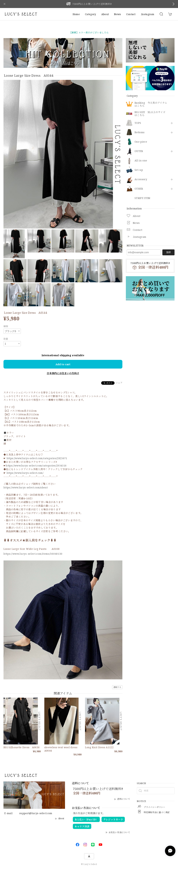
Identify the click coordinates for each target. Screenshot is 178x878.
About (105, 14)
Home (76, 14)
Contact (131, 14)
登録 (168, 252)
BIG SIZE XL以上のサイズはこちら (150, 114)
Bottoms (139, 132)
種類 (5, 326)
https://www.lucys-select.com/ (25, 472)
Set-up (139, 170)
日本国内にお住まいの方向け (63, 373)
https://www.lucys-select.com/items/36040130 (32, 553)
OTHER (139, 188)
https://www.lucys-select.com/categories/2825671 (37, 458)
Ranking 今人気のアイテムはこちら (151, 104)
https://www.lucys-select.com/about (25, 487)
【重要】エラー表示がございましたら (89, 32)
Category (90, 14)
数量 (5, 338)
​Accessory (141, 179)
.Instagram (147, 14)
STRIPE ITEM (142, 198)
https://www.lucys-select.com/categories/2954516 (36, 465)
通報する (117, 687)
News (117, 14)
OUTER (139, 151)
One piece (141, 141)
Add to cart (62, 364)
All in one (141, 160)
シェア (119, 382)
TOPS (138, 123)
